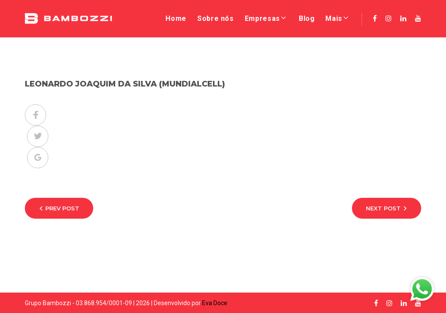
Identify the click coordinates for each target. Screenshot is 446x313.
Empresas (262, 18)
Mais (333, 18)
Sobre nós (215, 18)
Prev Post (62, 208)
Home (176, 18)
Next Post (383, 208)
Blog (307, 18)
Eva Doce (214, 303)
